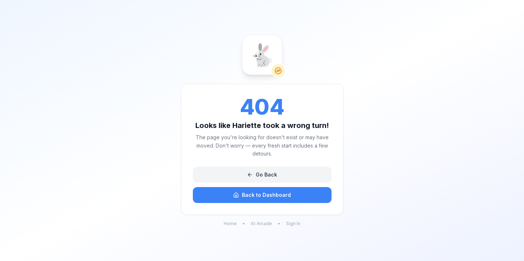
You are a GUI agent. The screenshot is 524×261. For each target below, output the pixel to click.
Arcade (261, 223)
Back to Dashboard (262, 195)
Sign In (293, 223)
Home (230, 223)
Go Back (262, 174)
